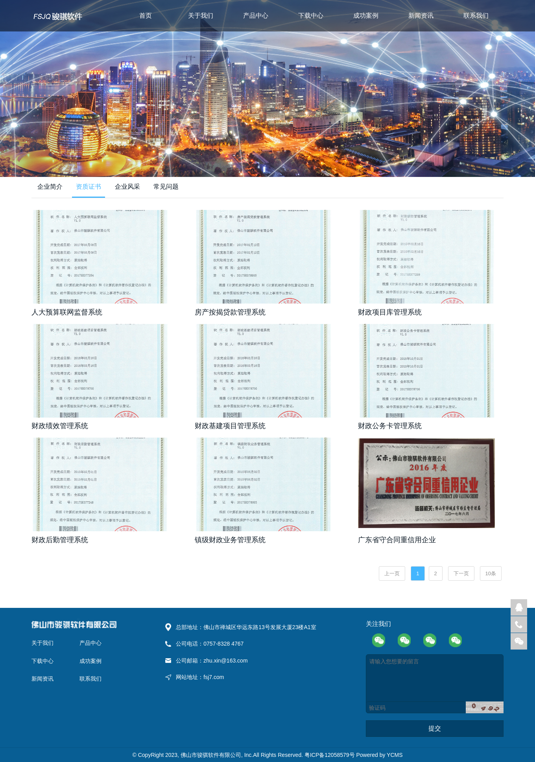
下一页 (461, 573)
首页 (145, 15)
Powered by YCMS (379, 755)
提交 (434, 728)
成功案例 (365, 15)
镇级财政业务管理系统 (230, 540)
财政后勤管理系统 (59, 540)
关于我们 (200, 15)
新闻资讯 (421, 15)
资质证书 (88, 186)
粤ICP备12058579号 (330, 755)
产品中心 (255, 15)
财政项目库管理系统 (390, 312)
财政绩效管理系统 (59, 426)
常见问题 (166, 186)
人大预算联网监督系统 (66, 312)
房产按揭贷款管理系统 (230, 312)
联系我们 (476, 15)
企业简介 (50, 186)
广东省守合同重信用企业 (397, 540)
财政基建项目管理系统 (230, 426)
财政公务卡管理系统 (390, 426)
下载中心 (310, 15)
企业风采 (127, 186)
